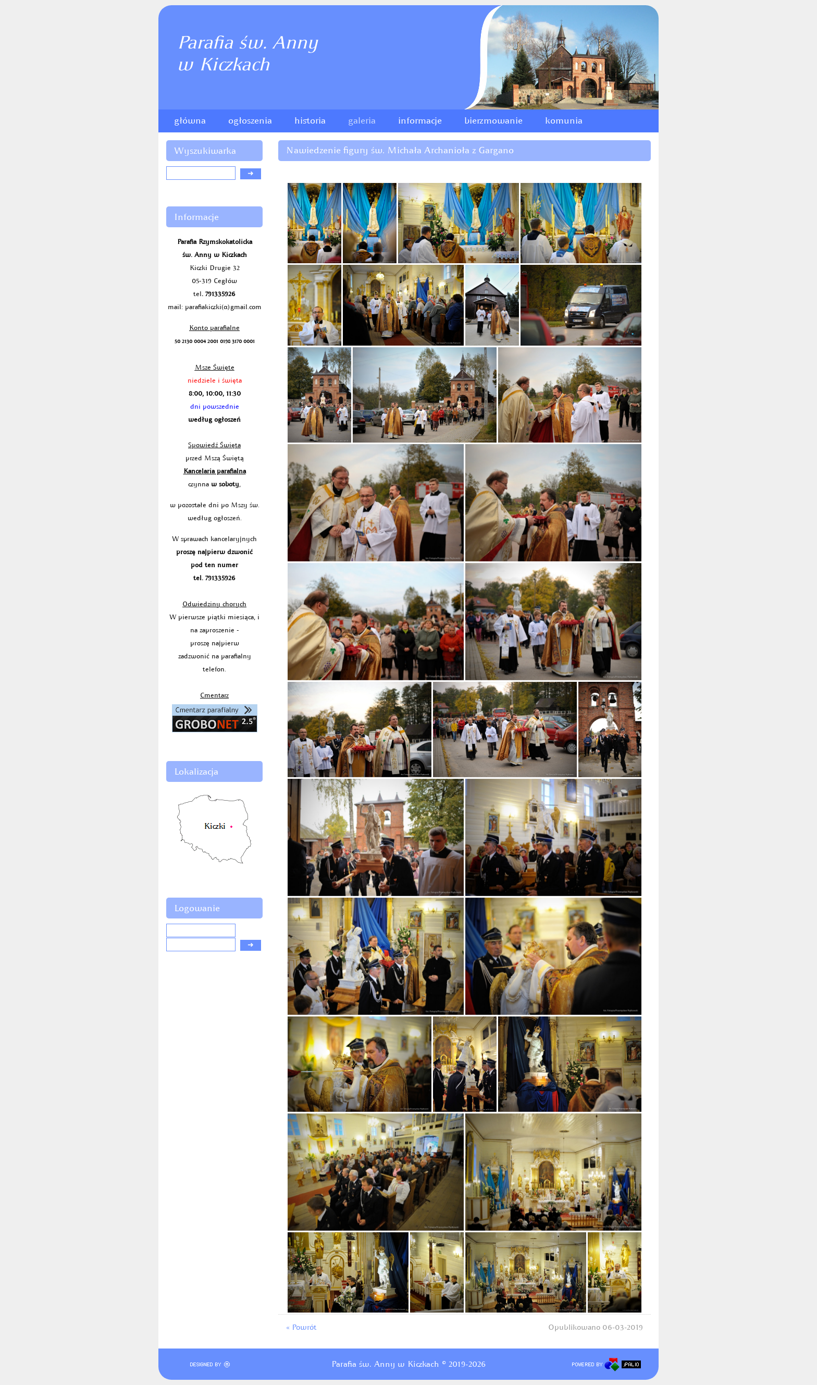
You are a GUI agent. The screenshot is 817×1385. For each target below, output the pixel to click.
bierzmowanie (493, 120)
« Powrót (301, 1327)
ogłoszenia (250, 120)
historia (310, 120)
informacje (420, 120)
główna (190, 120)
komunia (564, 120)
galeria (362, 120)
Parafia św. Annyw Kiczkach (247, 53)
